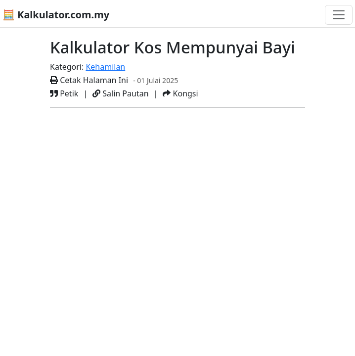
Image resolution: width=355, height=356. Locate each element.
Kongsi (180, 93)
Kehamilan (105, 66)
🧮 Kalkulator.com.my (55, 14)
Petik (64, 93)
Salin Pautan (120, 93)
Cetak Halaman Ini (89, 80)
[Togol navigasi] (339, 15)
